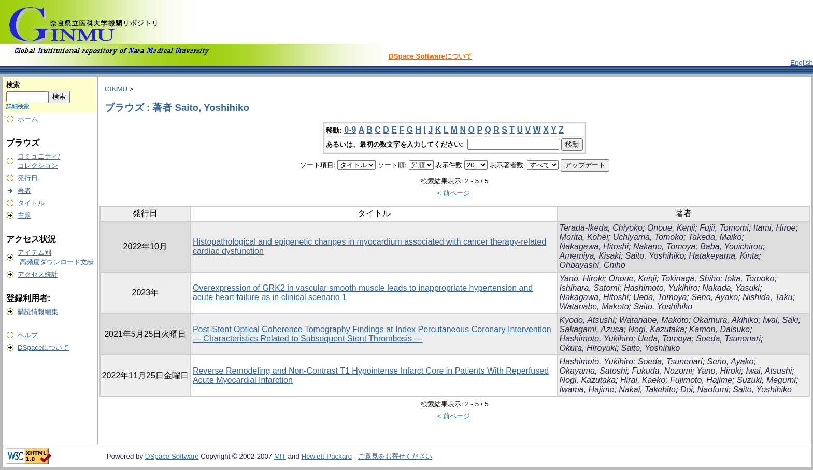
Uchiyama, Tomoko (648, 237)
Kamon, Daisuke (719, 329)
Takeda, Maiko (714, 237)
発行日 (28, 178)
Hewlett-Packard (326, 456)
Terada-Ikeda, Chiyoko (601, 227)
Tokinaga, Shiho (690, 278)
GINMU (116, 89)
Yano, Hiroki (582, 278)
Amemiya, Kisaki (590, 255)
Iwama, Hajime (587, 389)
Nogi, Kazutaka (656, 329)
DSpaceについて (43, 347)
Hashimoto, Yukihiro (660, 287)
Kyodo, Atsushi (587, 320)
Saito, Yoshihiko (654, 255)
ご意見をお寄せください (395, 456)
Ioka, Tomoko (749, 278)
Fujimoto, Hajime (701, 380)
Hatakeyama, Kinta (724, 255)
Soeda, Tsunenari (728, 338)
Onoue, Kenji (671, 227)
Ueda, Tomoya (660, 297)
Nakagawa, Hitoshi (594, 246)
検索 (13, 85)
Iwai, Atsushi (769, 370)
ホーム (28, 119)
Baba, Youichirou (731, 246)
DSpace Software (172, 456)
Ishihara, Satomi (590, 287)
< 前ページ (453, 193)
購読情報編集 (38, 312)
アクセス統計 (38, 274)
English (801, 62)
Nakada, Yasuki (731, 287)
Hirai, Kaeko (642, 380)
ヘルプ (28, 335)
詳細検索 (17, 106)
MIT (280, 456)
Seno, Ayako (714, 297)
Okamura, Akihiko (726, 320)
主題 (24, 215)
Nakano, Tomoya (664, 246)
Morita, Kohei (584, 237)
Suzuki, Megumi (766, 380)
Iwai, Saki (780, 320)
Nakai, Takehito (647, 389)
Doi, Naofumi (704, 389)
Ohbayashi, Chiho (592, 265)
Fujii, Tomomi (724, 227)
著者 (24, 190)
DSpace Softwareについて (430, 56)
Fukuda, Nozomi (662, 370)
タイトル (31, 203)
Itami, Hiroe (774, 227)
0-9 (350, 129)
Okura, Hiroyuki (588, 348)
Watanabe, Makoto (594, 306)
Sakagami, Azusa (592, 329)
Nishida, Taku (767, 297)
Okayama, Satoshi (593, 370)
